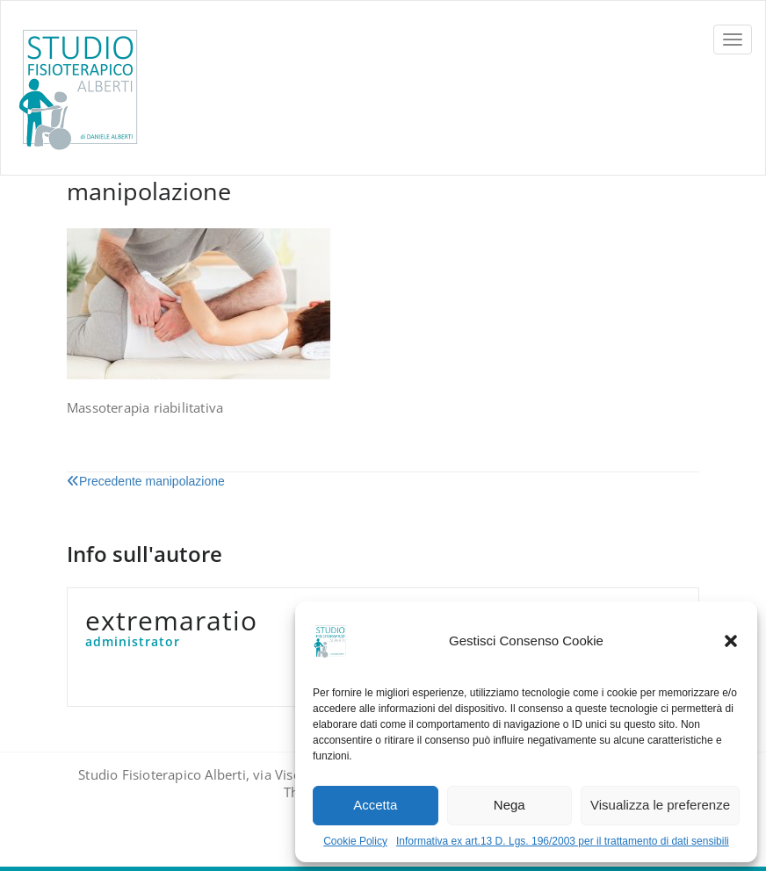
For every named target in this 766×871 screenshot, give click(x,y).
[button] (731, 641)
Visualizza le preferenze (660, 804)
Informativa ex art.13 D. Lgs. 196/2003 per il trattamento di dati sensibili (562, 841)
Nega (509, 804)
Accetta (375, 804)
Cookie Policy (355, 841)
